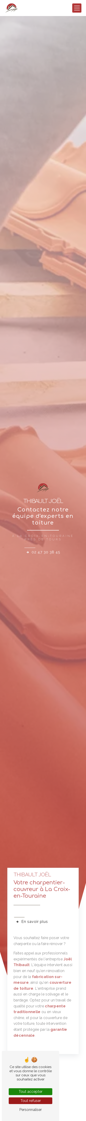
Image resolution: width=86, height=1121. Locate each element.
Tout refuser (30, 1101)
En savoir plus (32, 910)
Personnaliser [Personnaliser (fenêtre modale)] (30, 1109)
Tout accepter (30, 1091)
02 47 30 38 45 (43, 552)
